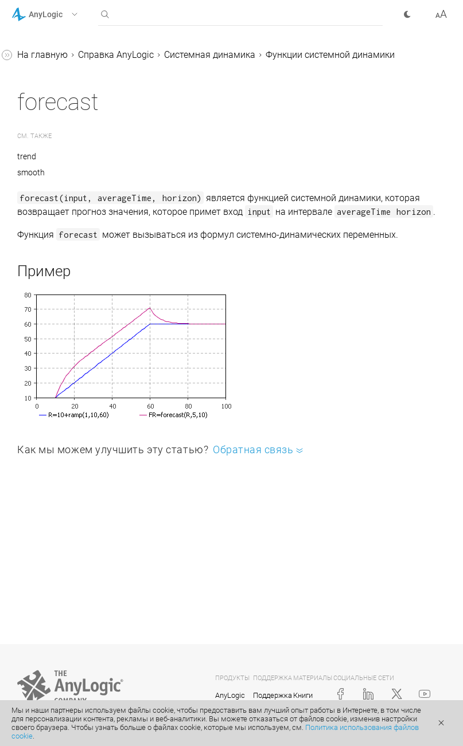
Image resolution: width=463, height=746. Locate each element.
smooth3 (60, 205)
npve (52, 96)
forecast (58, 53)
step (51, 227)
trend (52, 249)
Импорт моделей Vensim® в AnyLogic (87, 351)
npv (49, 74)
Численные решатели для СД (86, 565)
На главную (214, 54)
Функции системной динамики (253, 69)
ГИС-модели (47, 615)
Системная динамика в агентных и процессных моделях (82, 395)
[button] (59, 14)
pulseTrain (63, 140)
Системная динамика (381, 54)
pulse (53, 118)
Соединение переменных (85, 483)
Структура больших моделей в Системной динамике (78, 447)
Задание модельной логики (80, 593)
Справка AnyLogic (288, 54)
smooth (57, 183)
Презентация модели (66, 637)
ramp (53, 161)
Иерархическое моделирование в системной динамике (77, 520)
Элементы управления (70, 659)
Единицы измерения (75, 270)
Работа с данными (62, 681)
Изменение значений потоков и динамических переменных (85, 307)
